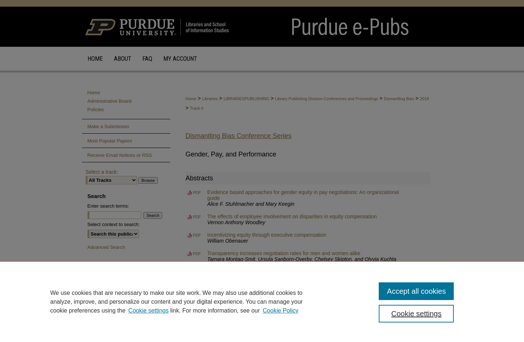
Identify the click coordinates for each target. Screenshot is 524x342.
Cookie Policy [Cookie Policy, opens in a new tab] (281, 310)
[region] (262, 301)
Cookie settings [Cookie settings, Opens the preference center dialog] (416, 314)
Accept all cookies (416, 291)
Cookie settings (148, 310)
